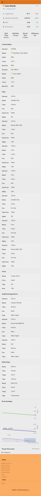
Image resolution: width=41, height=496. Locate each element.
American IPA (11, 9)
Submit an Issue (6, 463)
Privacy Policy (5, 468)
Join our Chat (5, 465)
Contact (4, 477)
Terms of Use (5, 470)
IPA (4, 9)
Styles (3, 483)
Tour (2, 474)
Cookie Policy (5, 472)
